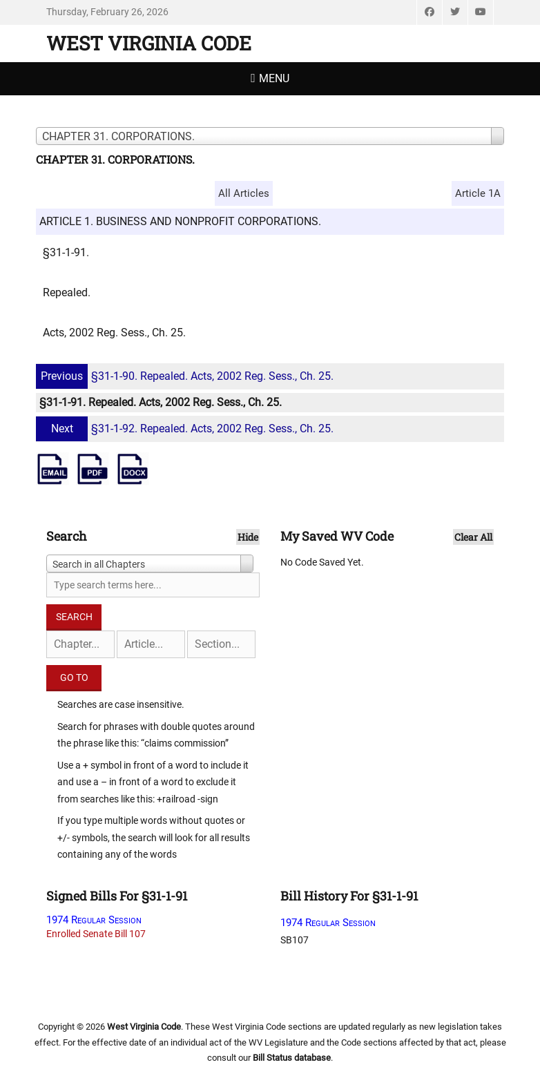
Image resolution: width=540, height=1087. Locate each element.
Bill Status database (292, 1057)
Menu (274, 78)
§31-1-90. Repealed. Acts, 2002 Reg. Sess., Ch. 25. (186, 376)
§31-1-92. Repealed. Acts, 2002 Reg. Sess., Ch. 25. (186, 428)
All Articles (243, 193)
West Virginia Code (148, 43)
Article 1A (478, 193)
